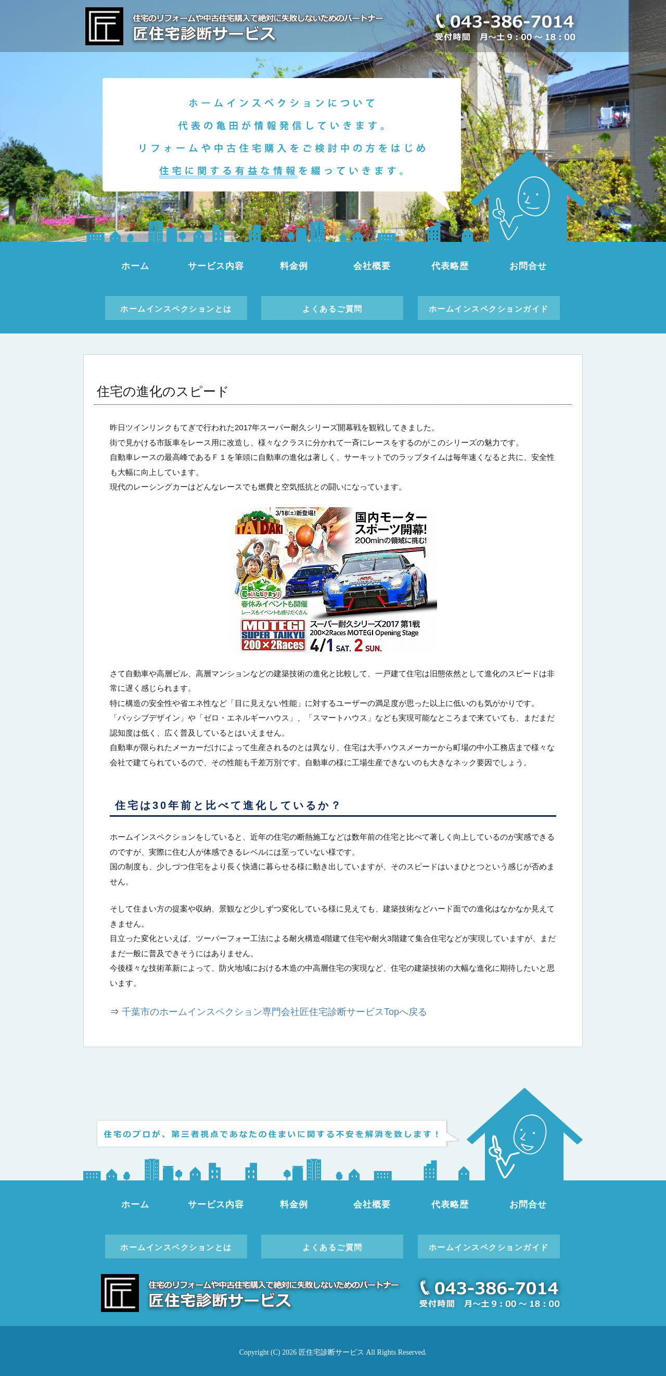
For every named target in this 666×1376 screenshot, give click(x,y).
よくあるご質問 (332, 308)
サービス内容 (216, 266)
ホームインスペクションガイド (489, 308)
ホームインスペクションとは (176, 308)
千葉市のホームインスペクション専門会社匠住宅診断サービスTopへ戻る (274, 1012)
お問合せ (527, 266)
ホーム (135, 266)
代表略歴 (449, 266)
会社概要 (371, 266)
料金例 (294, 266)
